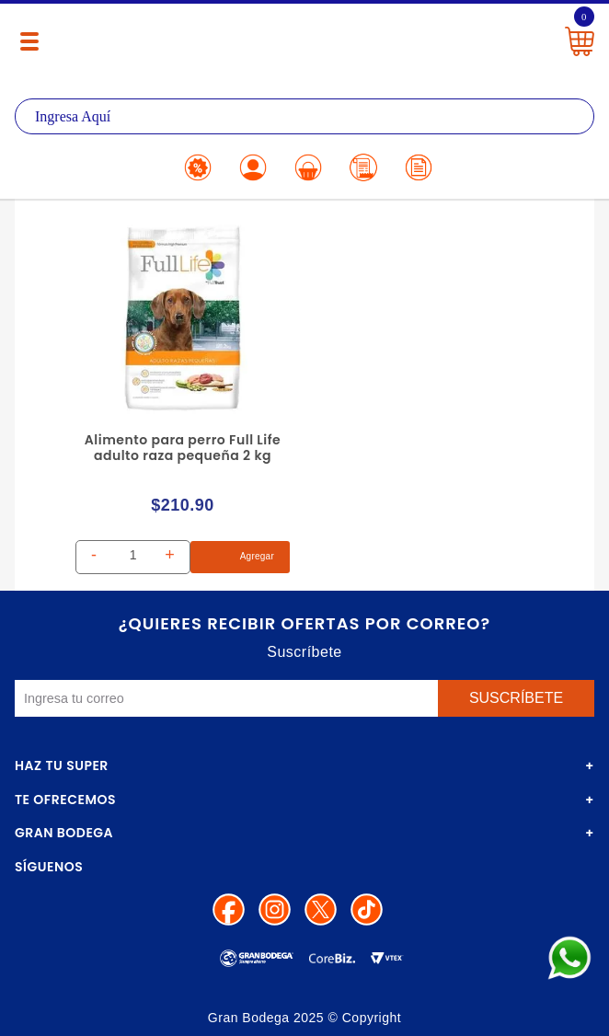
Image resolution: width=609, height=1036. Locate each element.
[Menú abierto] (29, 41)
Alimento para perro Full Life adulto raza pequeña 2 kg (183, 448)
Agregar (240, 557)
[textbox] (304, 116)
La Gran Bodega (299, 39)
